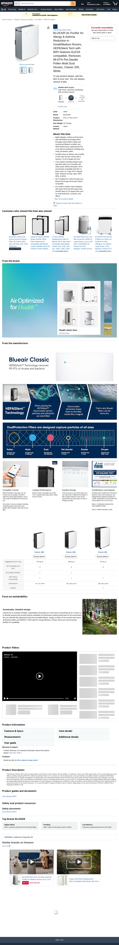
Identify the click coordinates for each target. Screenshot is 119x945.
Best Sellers (59, 9)
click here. (12, 753)
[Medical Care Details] (38, 9)
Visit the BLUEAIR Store (62, 30)
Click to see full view (26, 64)
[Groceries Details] (94, 9)
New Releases (71, 9)
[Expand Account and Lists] (100, 4)
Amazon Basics (46, 9)
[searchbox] (45, 3)
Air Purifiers (38, 19)
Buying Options (39, 556)
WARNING (8, 837)
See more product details (64, 199)
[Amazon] (7, 4)
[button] (3, 9)
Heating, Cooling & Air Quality (23, 19)
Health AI (21, 9)
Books (81, 9)
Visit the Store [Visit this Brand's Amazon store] (64, 333)
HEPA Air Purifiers (49, 19)
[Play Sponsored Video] (31, 862)
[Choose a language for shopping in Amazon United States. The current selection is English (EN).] (80, 4)
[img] (71, 98)
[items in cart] (115, 4)
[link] (19, 242)
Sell (108, 9)
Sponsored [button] (6, 846)
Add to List (95, 38)
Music (114, 9)
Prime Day (12, 9)
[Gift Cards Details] (105, 9)
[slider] (35, 698)
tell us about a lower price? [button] (28, 760)
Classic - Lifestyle (10, 657)
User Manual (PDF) (9, 796)
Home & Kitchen (7, 19)
